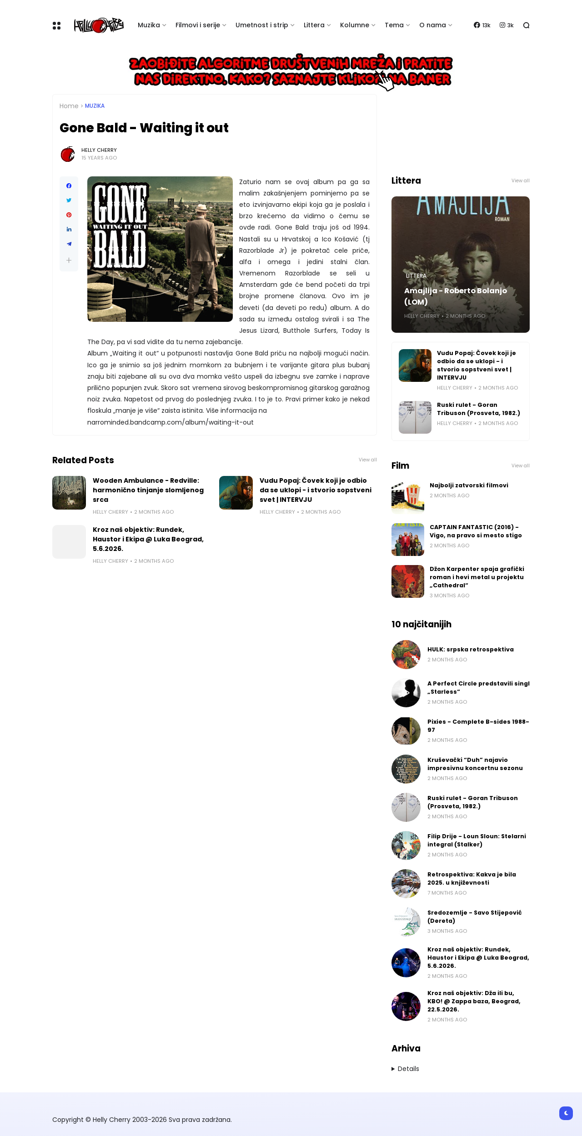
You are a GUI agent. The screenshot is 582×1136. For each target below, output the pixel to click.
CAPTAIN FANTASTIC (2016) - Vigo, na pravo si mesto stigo (476, 531)
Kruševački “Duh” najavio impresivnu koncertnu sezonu (475, 764)
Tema (394, 25)
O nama (432, 25)
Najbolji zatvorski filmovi (469, 485)
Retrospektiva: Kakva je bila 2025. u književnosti (471, 878)
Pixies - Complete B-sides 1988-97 (478, 726)
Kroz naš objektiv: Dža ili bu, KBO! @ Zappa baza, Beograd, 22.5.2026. (474, 1001)
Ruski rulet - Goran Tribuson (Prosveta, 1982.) (478, 409)
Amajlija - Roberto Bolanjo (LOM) (455, 296)
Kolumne (354, 25)
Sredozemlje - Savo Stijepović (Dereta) (474, 917)
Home (69, 105)
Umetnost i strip (262, 25)
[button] (68, 260)
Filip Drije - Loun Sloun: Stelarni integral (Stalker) (476, 840)
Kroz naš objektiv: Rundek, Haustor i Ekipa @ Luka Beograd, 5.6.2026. (148, 539)
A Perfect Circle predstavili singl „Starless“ (478, 688)
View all (368, 459)
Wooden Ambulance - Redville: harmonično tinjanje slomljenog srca (148, 490)
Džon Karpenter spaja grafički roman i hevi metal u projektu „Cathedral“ (477, 577)
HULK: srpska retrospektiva (470, 649)
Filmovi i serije (198, 25)
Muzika (149, 25)
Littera (314, 25)
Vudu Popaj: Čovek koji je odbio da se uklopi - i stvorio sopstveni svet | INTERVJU (315, 490)
